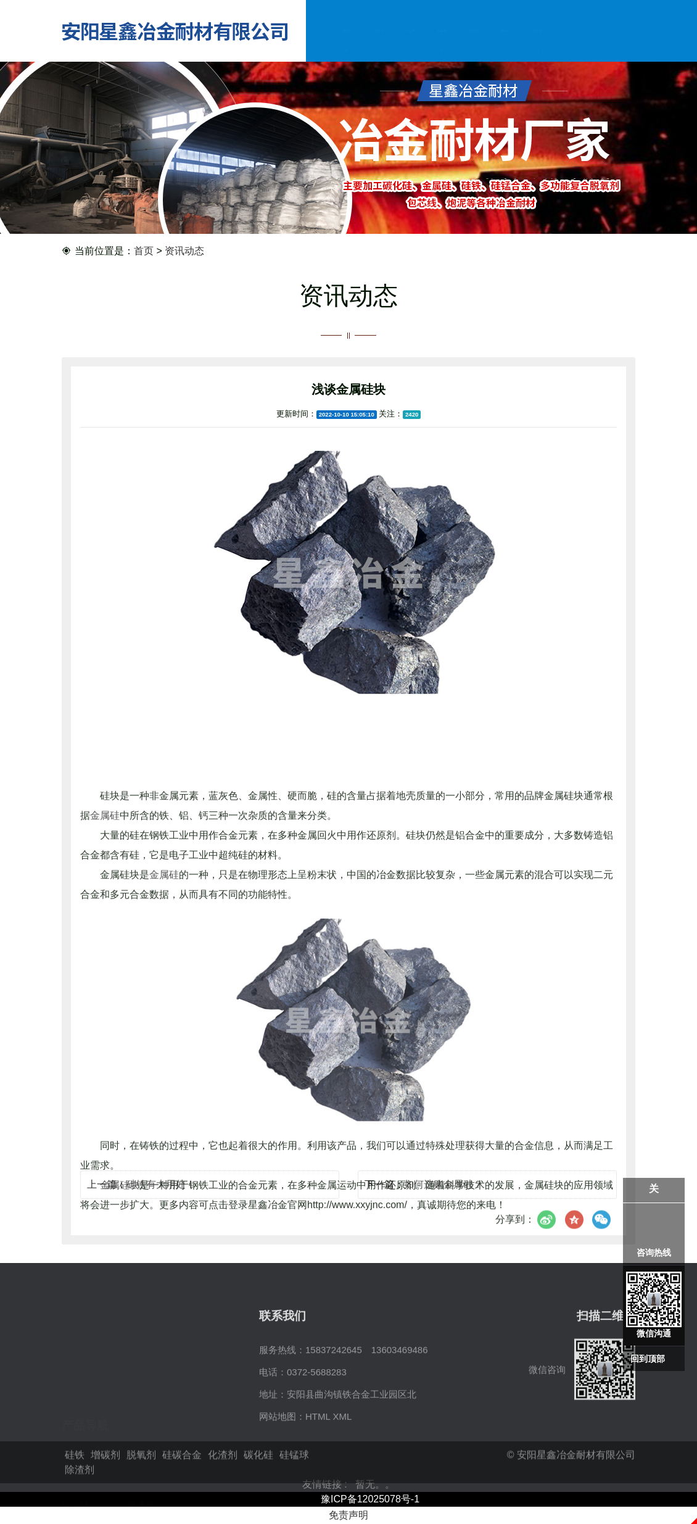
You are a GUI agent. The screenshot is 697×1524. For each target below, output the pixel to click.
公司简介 (378, 42)
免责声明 (348, 1515)
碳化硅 (207, 1425)
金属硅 (105, 996)
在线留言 (505, 42)
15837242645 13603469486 (366, 1403)
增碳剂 (141, 1403)
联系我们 (536, 42)
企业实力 (441, 42)
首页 (144, 251)
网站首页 (346, 42)
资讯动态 (473, 42)
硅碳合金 (80, 1425)
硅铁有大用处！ (161, 1196)
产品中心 (409, 42)
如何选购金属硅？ (443, 1196)
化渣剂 (141, 1425)
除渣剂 (141, 1448)
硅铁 (71, 1403)
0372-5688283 (317, 1425)
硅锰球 (75, 1448)
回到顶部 (647, 1359)
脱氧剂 (207, 1403)
